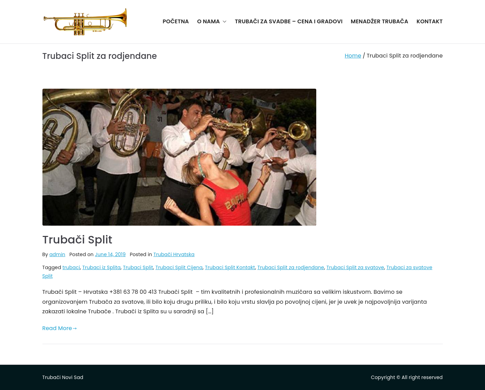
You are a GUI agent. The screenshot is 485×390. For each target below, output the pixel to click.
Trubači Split (77, 239)
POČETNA (176, 21)
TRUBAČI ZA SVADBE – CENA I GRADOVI (288, 21)
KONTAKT (430, 21)
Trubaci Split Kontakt (230, 267)
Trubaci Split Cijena (179, 267)
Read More (59, 328)
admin (57, 254)
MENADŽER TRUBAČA (379, 21)
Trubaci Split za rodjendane (290, 267)
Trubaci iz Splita (101, 267)
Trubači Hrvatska (173, 254)
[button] (223, 22)
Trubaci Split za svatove (355, 267)
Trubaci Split (138, 267)
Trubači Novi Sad (63, 377)
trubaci (71, 267)
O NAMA (212, 22)
